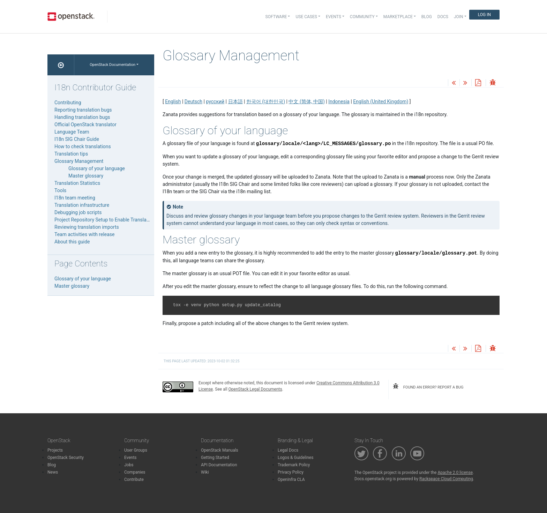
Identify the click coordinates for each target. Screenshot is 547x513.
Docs (442, 16)
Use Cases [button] (306, 16)
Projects (55, 450)
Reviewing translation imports (86, 227)
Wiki (205, 472)
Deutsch (193, 101)
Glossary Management (78, 161)
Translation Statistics (77, 183)
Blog (426, 16)
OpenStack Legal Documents (255, 389)
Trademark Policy (294, 464)
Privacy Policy (291, 472)
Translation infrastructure (81, 205)
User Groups (135, 450)
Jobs (128, 464)
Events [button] (333, 16)
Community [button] (362, 16)
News (52, 472)
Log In (484, 14)
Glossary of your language (96, 168)
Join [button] (458, 16)
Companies (134, 472)
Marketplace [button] (398, 16)
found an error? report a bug (428, 386)
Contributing (67, 102)
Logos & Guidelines (295, 457)
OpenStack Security (65, 457)
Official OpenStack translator (85, 124)
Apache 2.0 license (455, 472)
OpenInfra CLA (291, 479)
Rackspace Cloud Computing (446, 478)
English (173, 101)
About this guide (72, 241)
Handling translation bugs (82, 117)
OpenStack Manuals (219, 450)
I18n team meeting (74, 198)
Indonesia (339, 101)
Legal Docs (288, 450)
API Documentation (219, 464)
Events (130, 457)
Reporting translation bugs (83, 110)
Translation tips (71, 154)
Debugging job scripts (78, 212)
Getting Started (215, 457)
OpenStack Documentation (112, 64)
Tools (60, 190)
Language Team (71, 132)
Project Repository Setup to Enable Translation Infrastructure (119, 219)
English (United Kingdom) (380, 101)
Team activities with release (84, 234)
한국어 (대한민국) (265, 101)
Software (276, 16)
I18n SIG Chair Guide (76, 139)
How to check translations (82, 146)
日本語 (235, 101)
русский (215, 101)
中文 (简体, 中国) (306, 101)
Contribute (134, 479)
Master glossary (85, 176)
